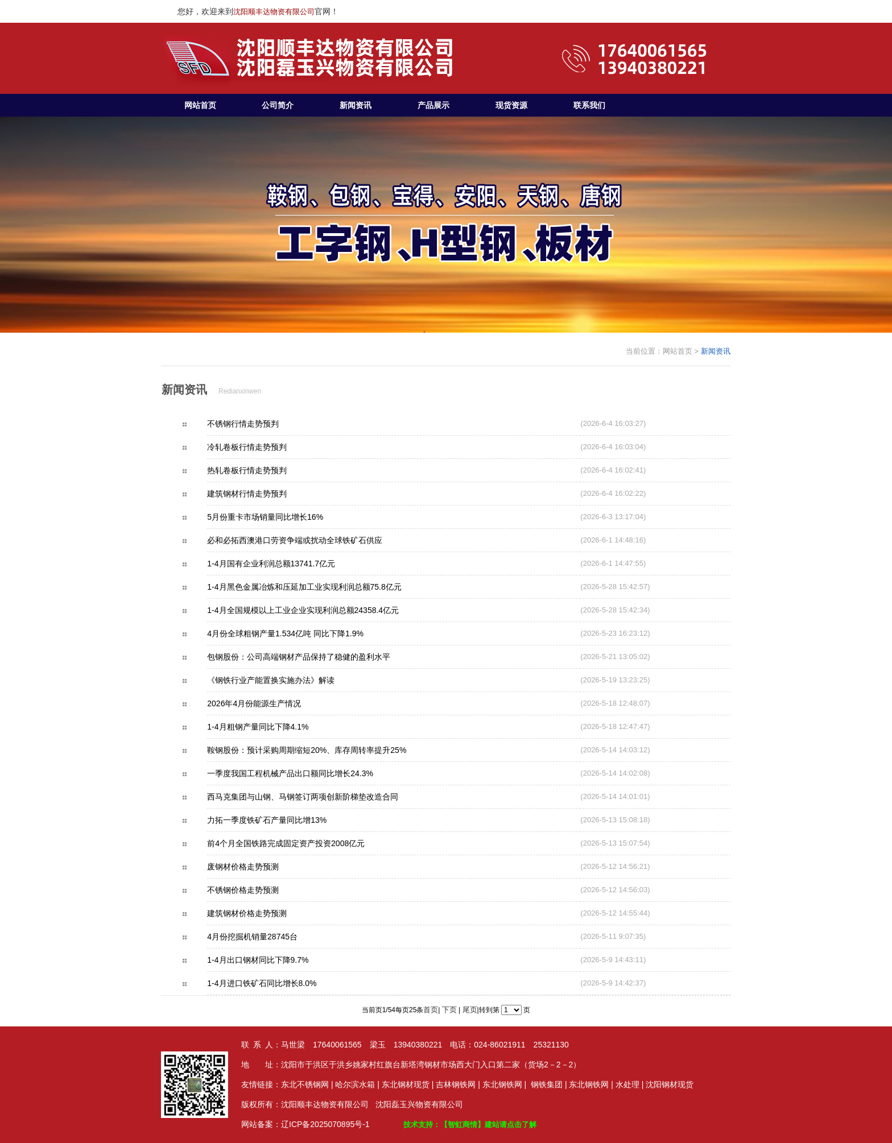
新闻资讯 (355, 105)
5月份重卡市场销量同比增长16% (285, 516)
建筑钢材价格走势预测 (267, 913)
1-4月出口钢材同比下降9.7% (277, 959)
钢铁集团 (547, 1084)
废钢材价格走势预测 (263, 866)
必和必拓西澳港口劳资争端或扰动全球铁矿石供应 (314, 540)
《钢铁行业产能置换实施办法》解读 (290, 680)
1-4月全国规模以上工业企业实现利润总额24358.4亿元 (323, 610)
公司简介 (278, 105)
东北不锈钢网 (305, 1084)
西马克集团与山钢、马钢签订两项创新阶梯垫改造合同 (322, 796)
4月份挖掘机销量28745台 (272, 936)
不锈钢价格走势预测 (263, 889)
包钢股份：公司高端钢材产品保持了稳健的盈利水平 (318, 656)
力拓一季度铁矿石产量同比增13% (286, 820)
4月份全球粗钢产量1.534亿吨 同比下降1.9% (305, 633)
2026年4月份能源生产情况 (274, 703)
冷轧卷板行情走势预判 (267, 447)
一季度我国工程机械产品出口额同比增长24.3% (310, 773)
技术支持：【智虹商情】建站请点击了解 (469, 1124)
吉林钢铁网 (456, 1084)
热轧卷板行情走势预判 (267, 470)
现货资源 (511, 105)
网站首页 (200, 105)
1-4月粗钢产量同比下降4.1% (277, 726)
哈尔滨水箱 (355, 1084)
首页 (430, 1009)
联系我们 (589, 105)
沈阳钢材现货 (669, 1084)
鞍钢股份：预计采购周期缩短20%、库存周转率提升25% (327, 750)
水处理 (627, 1084)
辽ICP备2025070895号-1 (325, 1124)
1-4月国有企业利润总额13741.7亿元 (291, 563)
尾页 (469, 1009)
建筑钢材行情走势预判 (267, 493)
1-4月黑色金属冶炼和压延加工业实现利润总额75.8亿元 (324, 586)
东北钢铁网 (502, 1084)
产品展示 (433, 105)
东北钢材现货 (406, 1084)
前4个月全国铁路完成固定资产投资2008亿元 (305, 843)
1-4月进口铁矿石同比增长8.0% (281, 983)
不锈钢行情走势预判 (263, 423)
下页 (449, 1009)
